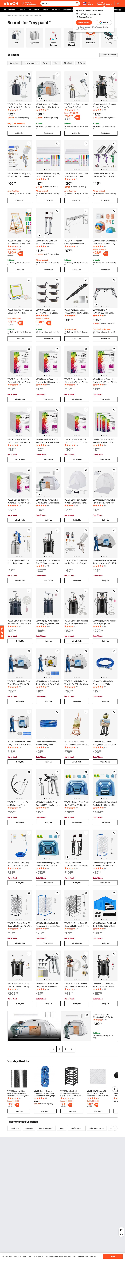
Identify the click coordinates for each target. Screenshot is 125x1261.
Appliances (34, 43)
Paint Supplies (23, 15)
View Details (20, 399)
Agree (113, 1256)
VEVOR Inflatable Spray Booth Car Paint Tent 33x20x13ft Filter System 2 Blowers (76, 805)
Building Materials (71, 44)
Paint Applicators (35, 15)
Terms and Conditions (102, 27)
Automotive (90, 43)
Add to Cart (19, 133)
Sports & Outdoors (53, 44)
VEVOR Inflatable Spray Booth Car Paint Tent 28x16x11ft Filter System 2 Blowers (48, 865)
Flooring (109, 43)
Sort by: (104, 55)
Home (9, 15)
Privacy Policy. (82, 29)
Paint (15, 15)
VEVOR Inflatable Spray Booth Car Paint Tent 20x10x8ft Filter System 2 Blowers (105, 805)
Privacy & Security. (90, 1256)
